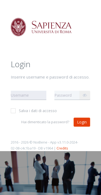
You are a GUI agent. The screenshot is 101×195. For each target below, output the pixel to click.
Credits (62, 148)
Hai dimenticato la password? (45, 121)
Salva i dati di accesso (34, 110)
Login (82, 122)
